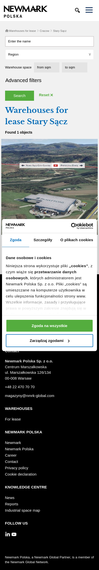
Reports (12, 504)
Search (19, 95)
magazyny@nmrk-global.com (29, 395)
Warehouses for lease (22, 30)
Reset (44, 95)
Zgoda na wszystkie (50, 326)
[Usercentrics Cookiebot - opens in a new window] (71, 226)
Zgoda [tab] (16, 240)
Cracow (44, 30)
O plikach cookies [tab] (76, 240)
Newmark (13, 442)
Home (7, 30)
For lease (13, 419)
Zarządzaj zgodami (50, 340)
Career (11, 455)
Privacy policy (16, 468)
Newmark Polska (19, 449)
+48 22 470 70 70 (20, 387)
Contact (11, 461)
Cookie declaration (21, 474)
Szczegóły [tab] (43, 240)
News (10, 497)
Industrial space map (22, 510)
